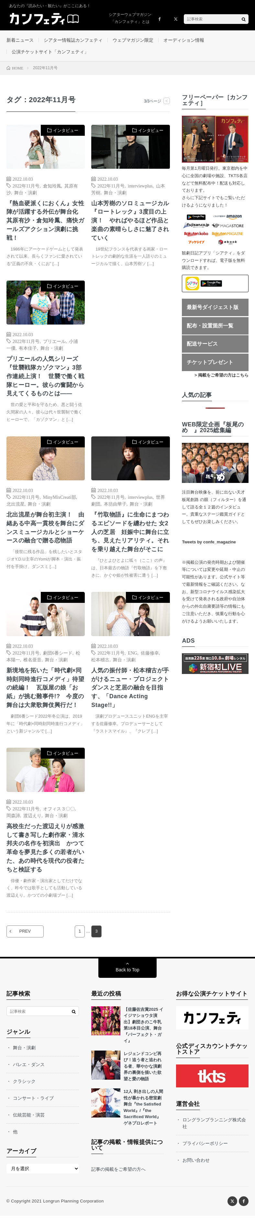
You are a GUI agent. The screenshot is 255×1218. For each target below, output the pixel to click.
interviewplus (140, 186)
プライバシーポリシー (205, 1145)
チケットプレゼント (210, 363)
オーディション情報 (183, 40)
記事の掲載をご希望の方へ (118, 1171)
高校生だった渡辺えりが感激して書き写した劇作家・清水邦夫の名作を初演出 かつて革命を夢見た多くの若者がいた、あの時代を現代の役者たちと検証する (45, 850)
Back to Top (127, 972)
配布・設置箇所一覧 (210, 326)
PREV (25, 933)
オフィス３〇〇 (59, 810)
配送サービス (202, 344)
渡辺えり (32, 817)
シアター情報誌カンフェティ (73, 40)
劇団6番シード (57, 654)
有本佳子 (28, 349)
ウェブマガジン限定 (133, 40)
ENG (132, 654)
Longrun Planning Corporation (73, 1203)
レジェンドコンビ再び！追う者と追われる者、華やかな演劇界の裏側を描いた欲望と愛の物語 (142, 1068)
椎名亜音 (32, 661)
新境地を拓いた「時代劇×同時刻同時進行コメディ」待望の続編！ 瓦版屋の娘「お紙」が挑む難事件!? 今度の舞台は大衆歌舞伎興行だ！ (45, 689)
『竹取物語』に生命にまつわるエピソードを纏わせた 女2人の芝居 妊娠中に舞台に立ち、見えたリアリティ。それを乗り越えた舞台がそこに (130, 533)
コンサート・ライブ (33, 1100)
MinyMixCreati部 (59, 498)
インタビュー (65, 131)
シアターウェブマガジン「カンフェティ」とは (130, 18)
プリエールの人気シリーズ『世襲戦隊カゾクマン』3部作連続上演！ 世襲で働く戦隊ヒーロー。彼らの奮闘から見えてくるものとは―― (45, 377)
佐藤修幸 (150, 654)
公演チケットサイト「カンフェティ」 (50, 52)
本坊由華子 (115, 505)
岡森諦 (13, 817)
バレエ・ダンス (29, 1066)
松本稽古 (100, 661)
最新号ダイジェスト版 (212, 308)
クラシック (24, 1083)
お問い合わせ (196, 1162)
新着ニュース (20, 40)
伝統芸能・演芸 (29, 1117)
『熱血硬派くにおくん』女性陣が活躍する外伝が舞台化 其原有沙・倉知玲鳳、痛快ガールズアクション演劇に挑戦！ (45, 221)
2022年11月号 (26, 186)
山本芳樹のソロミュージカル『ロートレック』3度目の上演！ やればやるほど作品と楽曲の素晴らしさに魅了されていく (130, 221)
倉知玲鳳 (52, 186)
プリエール (54, 342)
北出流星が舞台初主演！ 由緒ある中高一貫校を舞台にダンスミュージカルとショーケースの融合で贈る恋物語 (45, 529)
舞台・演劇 (25, 192)
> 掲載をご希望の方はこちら (221, 375)
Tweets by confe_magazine (209, 542)
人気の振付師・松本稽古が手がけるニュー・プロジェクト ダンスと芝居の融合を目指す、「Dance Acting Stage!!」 (130, 689)
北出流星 (15, 505)
